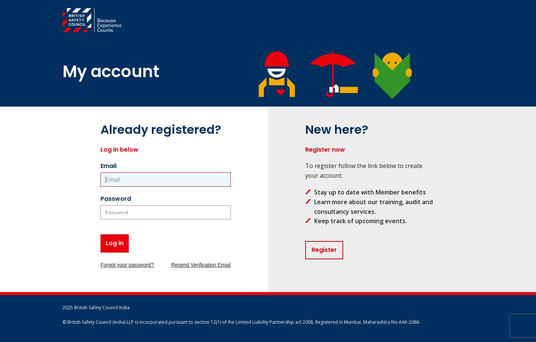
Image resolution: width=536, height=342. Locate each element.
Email (108, 166)
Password (115, 198)
